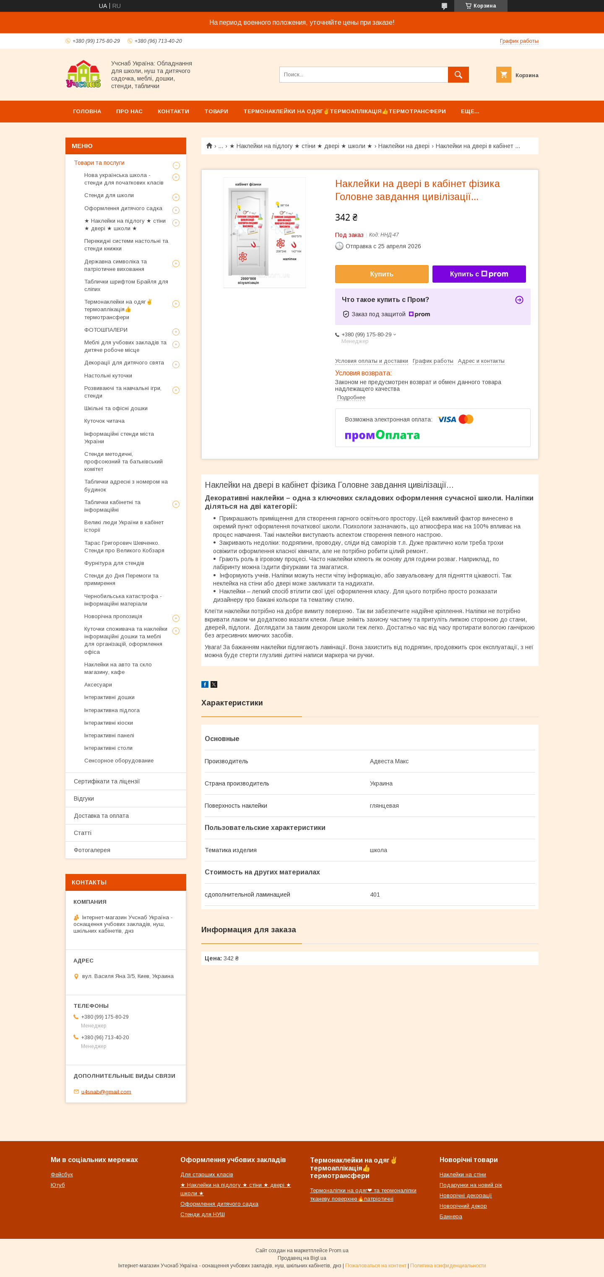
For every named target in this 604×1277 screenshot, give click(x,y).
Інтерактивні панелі (109, 735)
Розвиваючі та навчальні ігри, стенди (122, 392)
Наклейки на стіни (463, 1174)
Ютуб (58, 1185)
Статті (82, 833)
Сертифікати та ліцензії (107, 781)
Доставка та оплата (101, 815)
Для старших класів (206, 1174)
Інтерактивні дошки (109, 697)
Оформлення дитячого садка (123, 208)
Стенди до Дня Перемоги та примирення (121, 579)
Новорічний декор (463, 1206)
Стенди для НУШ (202, 1214)
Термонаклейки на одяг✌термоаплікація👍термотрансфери (344, 111)
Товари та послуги (99, 162)
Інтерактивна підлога (112, 710)
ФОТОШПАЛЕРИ (106, 330)
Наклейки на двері (404, 146)
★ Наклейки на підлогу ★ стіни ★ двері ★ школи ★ (300, 146)
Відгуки (84, 798)
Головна (87, 111)
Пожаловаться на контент (375, 1266)
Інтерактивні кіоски (108, 723)
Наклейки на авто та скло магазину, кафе (118, 668)
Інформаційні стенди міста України (119, 438)
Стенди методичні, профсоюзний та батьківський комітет (123, 461)
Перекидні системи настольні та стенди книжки (126, 245)
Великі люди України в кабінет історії (124, 526)
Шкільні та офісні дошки (116, 408)
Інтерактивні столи (108, 748)
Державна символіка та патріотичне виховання (115, 265)
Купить (382, 274)
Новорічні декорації (466, 1195)
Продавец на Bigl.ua (302, 1258)
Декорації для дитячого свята (124, 362)
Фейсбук (62, 1174)
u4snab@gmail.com (106, 1091)
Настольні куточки (108, 375)
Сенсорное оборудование (119, 760)
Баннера (451, 1216)
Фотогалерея (92, 850)
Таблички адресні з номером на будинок (126, 485)
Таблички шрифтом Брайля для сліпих (126, 285)
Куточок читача (104, 421)
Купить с (479, 274)
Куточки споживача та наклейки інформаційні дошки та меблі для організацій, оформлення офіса (125, 640)
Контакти (173, 111)
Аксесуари (98, 684)
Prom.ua (339, 1251)
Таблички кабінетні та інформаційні (112, 506)
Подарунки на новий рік (471, 1185)
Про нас (129, 111)
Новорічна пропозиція (113, 616)
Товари (216, 111)
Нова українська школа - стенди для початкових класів (124, 179)
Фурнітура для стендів (114, 563)
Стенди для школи (109, 195)
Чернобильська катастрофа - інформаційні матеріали (123, 600)
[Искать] (458, 75)
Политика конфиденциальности (448, 1266)
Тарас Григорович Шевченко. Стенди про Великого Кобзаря (124, 547)
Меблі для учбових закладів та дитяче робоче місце (125, 346)
